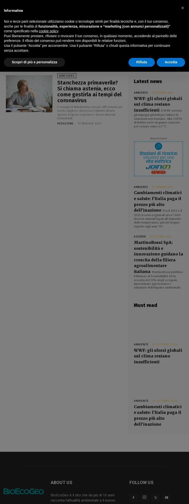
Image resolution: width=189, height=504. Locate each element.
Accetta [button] (171, 62)
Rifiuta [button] (141, 62)
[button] (183, 8)
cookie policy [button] (48, 31)
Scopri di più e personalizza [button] (34, 62)
